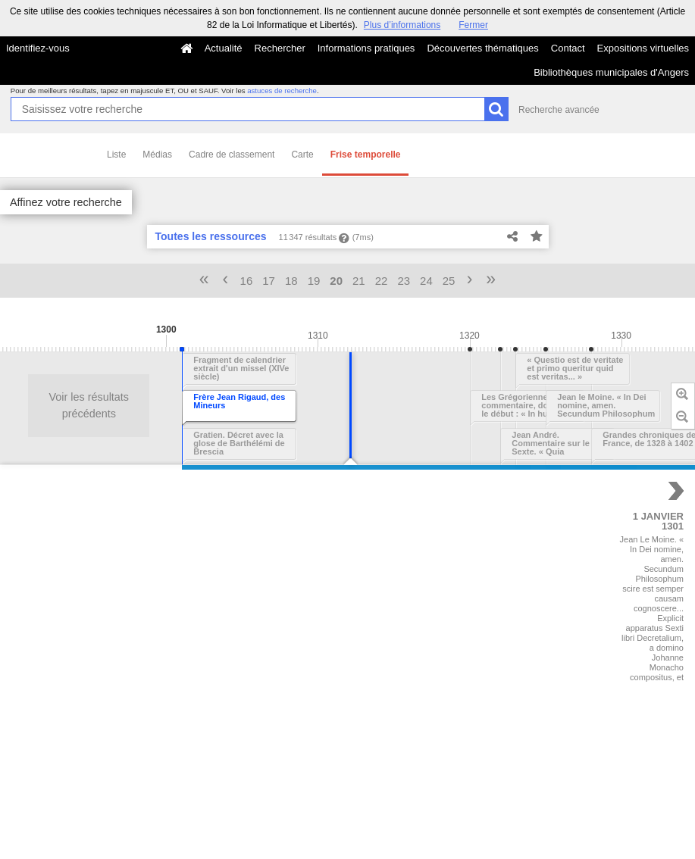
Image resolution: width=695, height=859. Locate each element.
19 (314, 280)
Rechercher (280, 48)
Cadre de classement (231, 154)
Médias (157, 154)
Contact (568, 48)
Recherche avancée (559, 110)
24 (426, 280)
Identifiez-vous (38, 48)
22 (381, 280)
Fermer (473, 25)
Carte (302, 154)
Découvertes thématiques (482, 48)
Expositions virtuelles (643, 48)
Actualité (224, 48)
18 (291, 280)
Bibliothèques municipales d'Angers (611, 72)
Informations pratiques (366, 48)
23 (403, 280)
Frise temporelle (365, 154)
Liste (116, 154)
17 (268, 280)
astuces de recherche (282, 90)
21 (358, 280)
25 (449, 280)
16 (246, 280)
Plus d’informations (402, 25)
